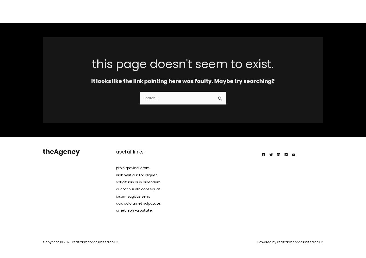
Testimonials (286, 11)
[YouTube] (293, 155)
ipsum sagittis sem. (133, 196)
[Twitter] (271, 155)
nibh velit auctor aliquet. (137, 175)
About (220, 11)
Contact (312, 11)
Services (240, 11)
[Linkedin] (286, 155)
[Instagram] (278, 155)
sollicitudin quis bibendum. (138, 182)
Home (202, 11)
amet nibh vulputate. (134, 210)
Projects (261, 11)
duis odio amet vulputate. (138, 203)
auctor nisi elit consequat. (138, 189)
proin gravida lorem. (133, 168)
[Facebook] (263, 155)
